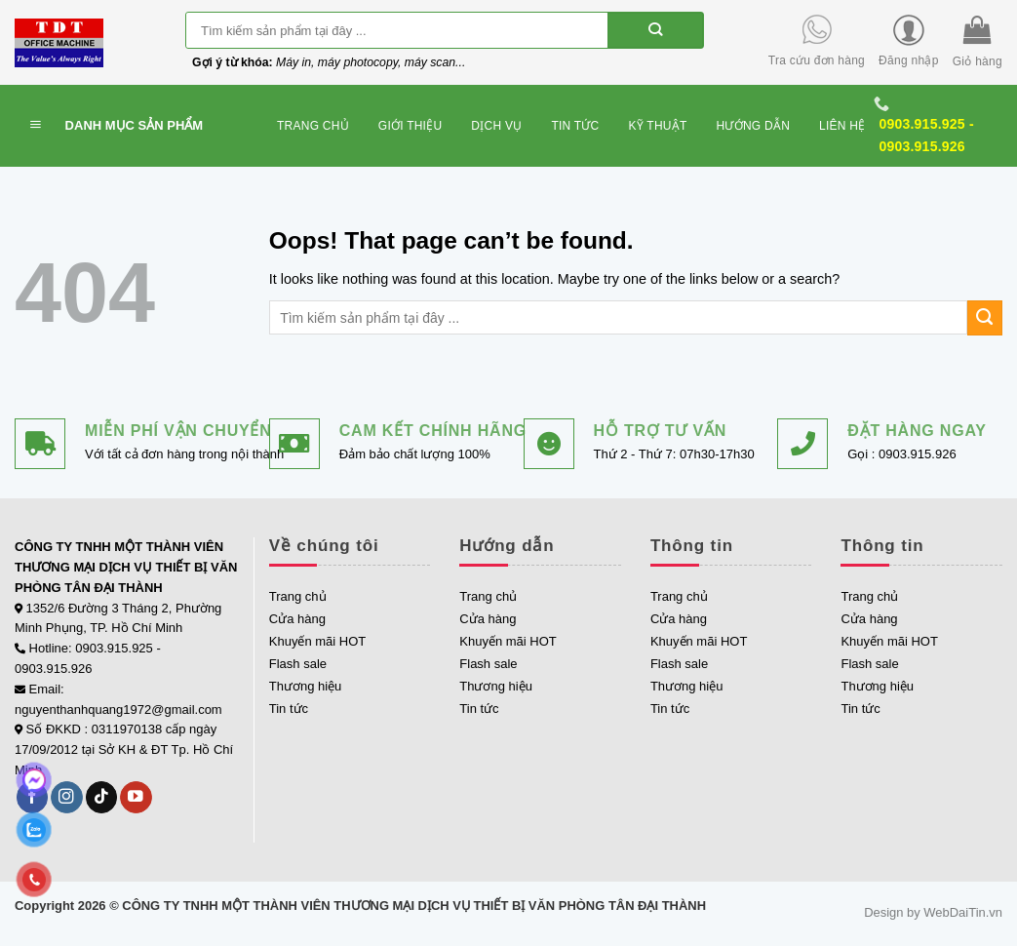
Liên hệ (842, 126)
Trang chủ (313, 126)
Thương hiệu (305, 686)
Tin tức (575, 126)
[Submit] (655, 30)
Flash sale (298, 663)
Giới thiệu (410, 126)
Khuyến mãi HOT (317, 641)
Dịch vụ (496, 126)
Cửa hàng (297, 618)
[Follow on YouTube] (136, 797)
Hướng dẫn (754, 126)
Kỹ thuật (658, 126)
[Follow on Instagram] (67, 797)
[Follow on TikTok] (102, 797)
